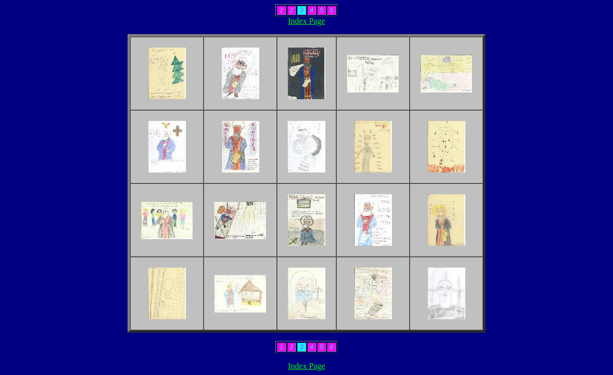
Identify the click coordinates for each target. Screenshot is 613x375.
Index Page (306, 21)
